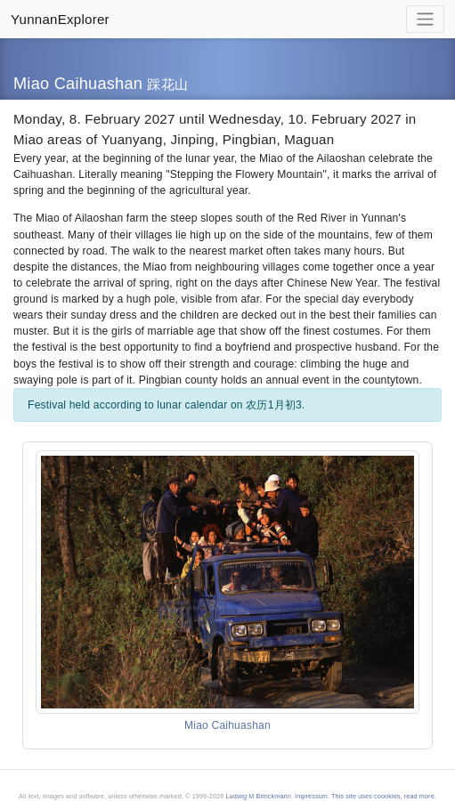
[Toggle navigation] (425, 19)
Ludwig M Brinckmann (257, 796)
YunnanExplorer (60, 19)
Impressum (311, 796)
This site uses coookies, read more (383, 796)
